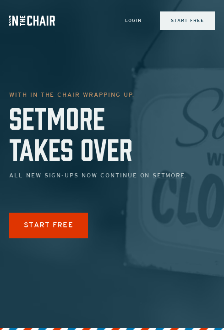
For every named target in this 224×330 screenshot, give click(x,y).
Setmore (169, 176)
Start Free (187, 21)
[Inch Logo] (32, 20)
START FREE (48, 225)
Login (133, 21)
